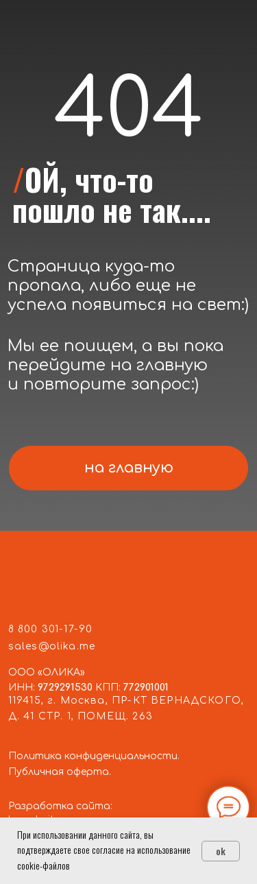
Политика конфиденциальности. (94, 756)
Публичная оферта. (59, 772)
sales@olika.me (51, 646)
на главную (128, 467)
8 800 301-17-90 (50, 629)
